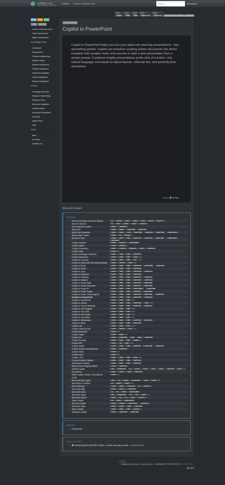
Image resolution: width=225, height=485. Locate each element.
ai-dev (178, 369)
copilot (118, 14)
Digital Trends (37, 121)
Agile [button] (34, 24)
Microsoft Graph (79, 395)
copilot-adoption (133, 242)
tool (112, 369)
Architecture (36, 48)
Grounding (76, 372)
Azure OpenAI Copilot (81, 227)
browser (121, 389)
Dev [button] (40, 20)
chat (128, 232)
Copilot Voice (78, 354)
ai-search (142, 223)
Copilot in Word (78, 323)
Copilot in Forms (79, 268)
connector (122, 248)
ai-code (136, 369)
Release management (40, 81)
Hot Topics (36, 140)
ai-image (126, 235)
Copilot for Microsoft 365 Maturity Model (89, 263)
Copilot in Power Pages (82, 291)
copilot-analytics (137, 288)
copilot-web (130, 386)
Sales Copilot (78, 400)
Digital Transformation (40, 38)
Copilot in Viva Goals (81, 314)
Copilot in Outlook (80, 280)
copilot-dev (122, 226)
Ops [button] (46, 20)
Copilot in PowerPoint (82, 297)
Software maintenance (40, 65)
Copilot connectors (80, 248)
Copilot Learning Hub (81, 329)
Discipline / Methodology (41, 96)
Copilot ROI (77, 343)
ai (111, 220)
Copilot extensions (80, 257)
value (126, 343)
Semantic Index (79, 406)
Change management (40, 69)
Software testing (38, 61)
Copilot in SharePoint (81, 300)
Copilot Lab (77, 326)
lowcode (159, 220)
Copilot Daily (77, 251)
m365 (127, 14)
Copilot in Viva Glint (80, 311)
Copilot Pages (78, 334)
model (129, 262)
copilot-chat (141, 229)
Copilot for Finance (80, 260)
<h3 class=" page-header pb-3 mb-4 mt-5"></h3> (127, 102)
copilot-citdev (159, 232)
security (121, 403)
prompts (135, 340)
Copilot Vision (78, 352)
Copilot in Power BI (80, 288)
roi (119, 343)
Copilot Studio (78, 346)
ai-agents (121, 245)
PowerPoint (77, 429)
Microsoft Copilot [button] (70, 23)
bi (116, 391)
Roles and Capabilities (40, 104)
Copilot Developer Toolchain (84, 254)
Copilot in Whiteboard (81, 320)
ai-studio (118, 220)
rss (130, 394)
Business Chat (78, 238)
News (34, 135)
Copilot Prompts (79, 340)
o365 (134, 14)
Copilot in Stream (79, 303)
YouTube (175, 198)
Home (65, 3)
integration (132, 248)
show (129, 328)
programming (121, 369)
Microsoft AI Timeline (81, 383)
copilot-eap (157, 14)
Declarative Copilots (81, 363)
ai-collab (135, 409)
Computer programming (41, 56)
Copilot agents (78, 245)
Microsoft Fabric (79, 392)
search (133, 223)
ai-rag (142, 220)
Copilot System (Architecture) (85, 349)
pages (120, 334)
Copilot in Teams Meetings (83, 306)
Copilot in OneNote (80, 277)
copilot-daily (130, 229)
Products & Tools (38, 100)
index (128, 371)
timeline (118, 383)
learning (121, 328)
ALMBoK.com (37, 144)
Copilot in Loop (78, 271)
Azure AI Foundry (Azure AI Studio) (87, 221)
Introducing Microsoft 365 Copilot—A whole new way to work (101, 445)
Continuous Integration (40, 73)
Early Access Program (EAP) (84, 366)
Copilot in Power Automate (83, 286)
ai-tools (145, 369)
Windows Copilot (79, 412)
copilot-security (132, 403)
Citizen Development (40, 33)
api (136, 394)
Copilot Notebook (79, 332)
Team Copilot (78, 409)
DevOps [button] (42, 24)
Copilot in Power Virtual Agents (85, 294)
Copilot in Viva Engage (82, 309)
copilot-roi (122, 242)
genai (152, 369)
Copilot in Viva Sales (81, 317)
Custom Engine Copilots (82, 360)
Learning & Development (41, 113)
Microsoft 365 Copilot (81, 380)
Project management (40, 77)
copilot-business (172, 232)
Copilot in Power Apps (81, 283)
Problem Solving (38, 108)
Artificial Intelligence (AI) (84, 4)
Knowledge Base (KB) (40, 92)
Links (34, 125)
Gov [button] (34, 20)
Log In (190, 468)
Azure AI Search (79, 224)
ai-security (144, 403)
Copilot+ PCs (78, 357)
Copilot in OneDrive (80, 274)
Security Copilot (79, 403)
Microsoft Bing (78, 386)
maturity (121, 262)
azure (126, 220)
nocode (150, 220)
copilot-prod (145, 14)
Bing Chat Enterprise (81, 232)
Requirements (37, 52)
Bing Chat (76, 229)
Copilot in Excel (79, 266)
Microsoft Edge (78, 389)
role (134, 260)
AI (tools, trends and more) (42, 29)
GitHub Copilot (78, 369)
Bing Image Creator (80, 235)
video (145, 303)
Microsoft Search (79, 397)
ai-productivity (135, 380)
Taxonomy (36, 117)
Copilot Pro (77, 337)
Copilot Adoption (79, 243)
